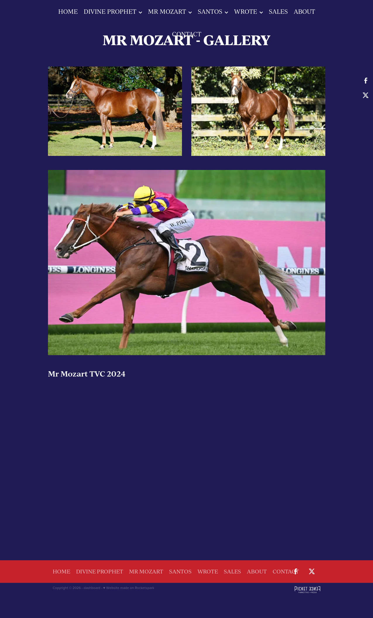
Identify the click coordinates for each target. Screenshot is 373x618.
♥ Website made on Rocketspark (128, 587)
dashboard (92, 587)
